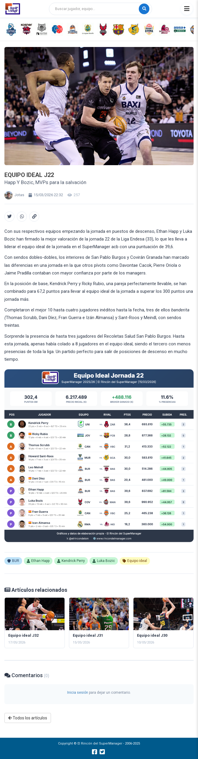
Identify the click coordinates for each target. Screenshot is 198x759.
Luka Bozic (104, 561)
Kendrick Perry (71, 561)
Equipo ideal (135, 561)
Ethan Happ (38, 561)
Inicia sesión (77, 692)
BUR (13, 561)
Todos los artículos (27, 718)
